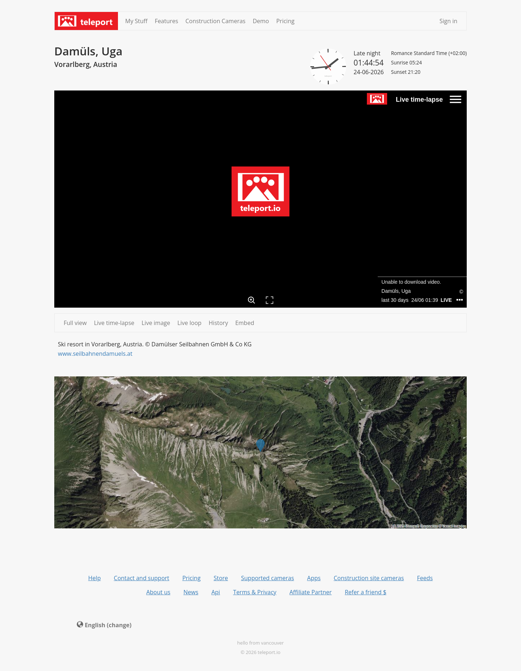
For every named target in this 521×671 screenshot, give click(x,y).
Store (220, 578)
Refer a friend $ (365, 592)
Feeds (425, 578)
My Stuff (136, 21)
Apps (314, 578)
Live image (155, 323)
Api (215, 592)
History (218, 323)
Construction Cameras (215, 21)
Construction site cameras (369, 578)
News (190, 592)
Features (166, 21)
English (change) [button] (104, 625)
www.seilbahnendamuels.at (95, 354)
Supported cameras (267, 578)
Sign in (448, 21)
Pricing (285, 21)
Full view (75, 323)
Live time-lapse (114, 323)
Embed (244, 323)
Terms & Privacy (254, 592)
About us (158, 592)
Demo (261, 21)
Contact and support (141, 578)
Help (94, 578)
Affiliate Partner (310, 592)
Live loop (189, 323)
